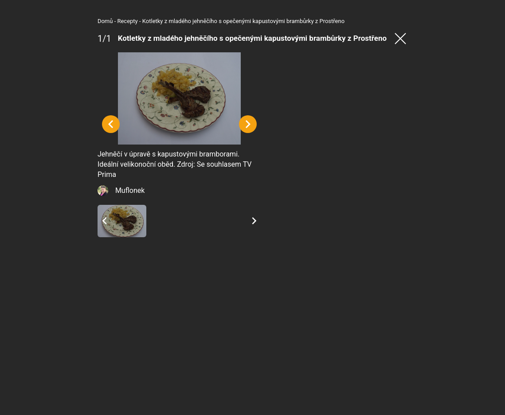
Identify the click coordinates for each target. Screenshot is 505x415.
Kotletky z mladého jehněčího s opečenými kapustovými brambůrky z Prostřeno (172, 21)
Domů (34, 21)
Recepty (56, 21)
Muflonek (59, 260)
